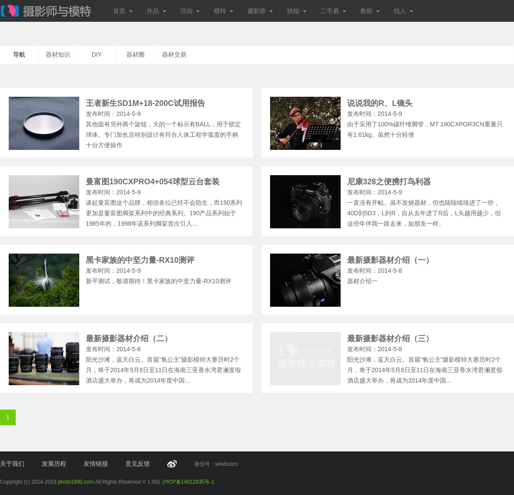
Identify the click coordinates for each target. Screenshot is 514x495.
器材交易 (174, 54)
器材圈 (135, 54)
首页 (123, 10)
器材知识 (58, 54)
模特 (223, 10)
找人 (403, 10)
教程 (370, 10)
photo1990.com (76, 482)
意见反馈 (137, 463)
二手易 (333, 10)
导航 (19, 54)
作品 (156, 10)
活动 (190, 10)
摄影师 (260, 10)
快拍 (297, 10)
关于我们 (12, 463)
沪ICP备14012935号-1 (188, 482)
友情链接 (96, 463)
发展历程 (54, 463)
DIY (96, 54)
